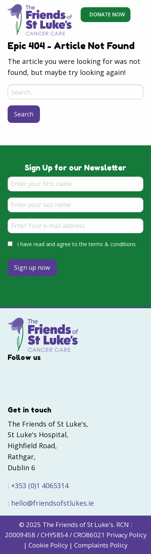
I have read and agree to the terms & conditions (76, 244)
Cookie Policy (48, 545)
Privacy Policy (126, 534)
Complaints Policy (100, 545)
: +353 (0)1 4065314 (38, 485)
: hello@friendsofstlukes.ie (51, 503)
